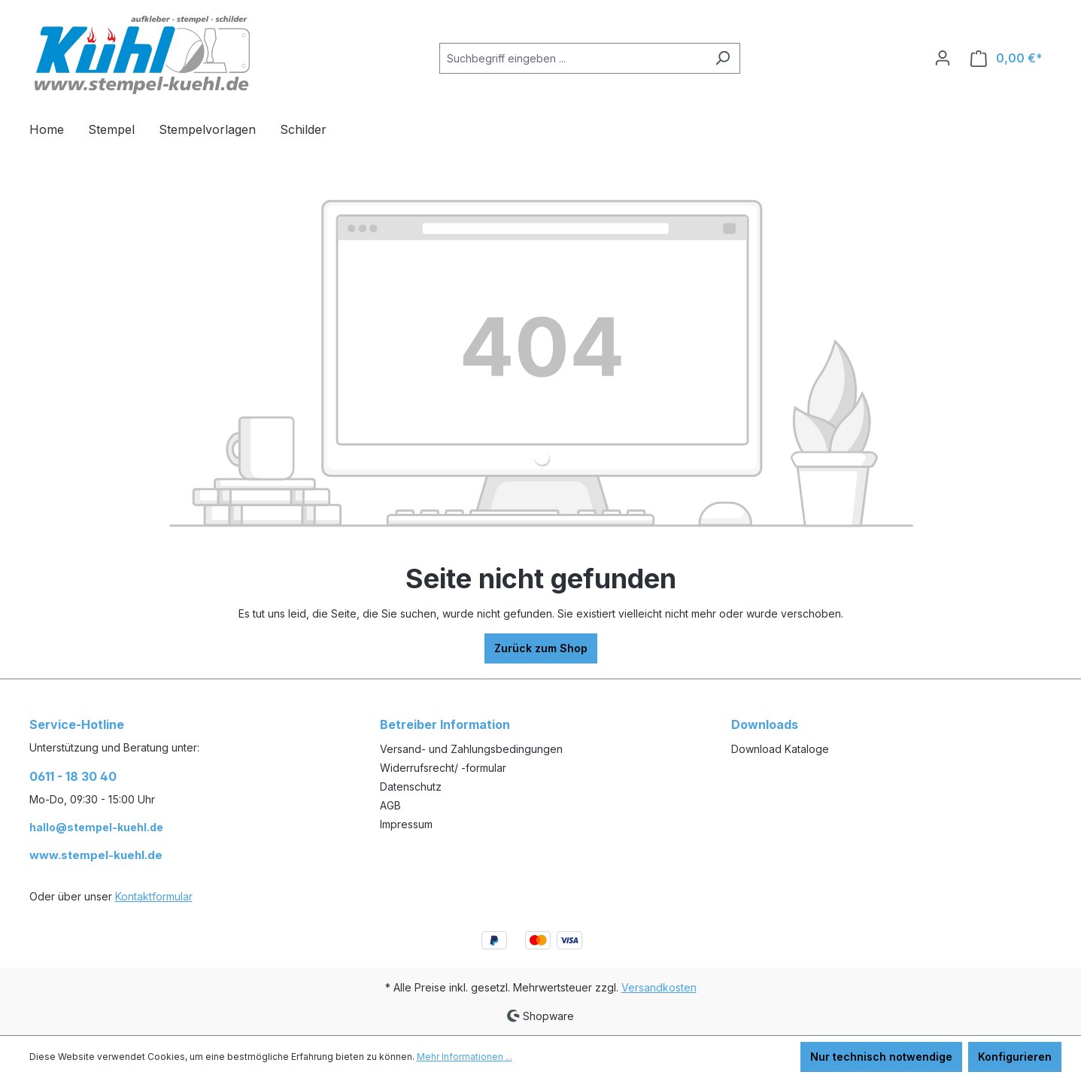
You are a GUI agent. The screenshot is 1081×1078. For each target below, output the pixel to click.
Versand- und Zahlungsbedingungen (471, 748)
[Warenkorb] (1006, 58)
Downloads (764, 724)
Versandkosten (659, 987)
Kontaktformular (154, 896)
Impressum (406, 824)
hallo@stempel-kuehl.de (96, 827)
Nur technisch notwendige (881, 1056)
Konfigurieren (1015, 1056)
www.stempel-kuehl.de (95, 855)
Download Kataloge (780, 748)
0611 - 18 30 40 (73, 776)
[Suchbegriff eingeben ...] (572, 58)
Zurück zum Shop (541, 648)
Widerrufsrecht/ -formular (443, 767)
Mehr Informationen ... (464, 1056)
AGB (390, 805)
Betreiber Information (445, 724)
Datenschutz (411, 786)
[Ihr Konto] (943, 58)
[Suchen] (722, 58)
